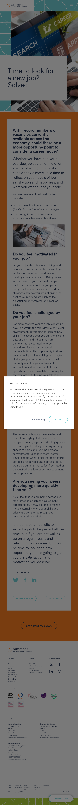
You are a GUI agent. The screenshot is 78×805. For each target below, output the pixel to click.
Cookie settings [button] (38, 419)
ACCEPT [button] (58, 419)
